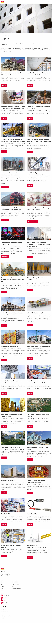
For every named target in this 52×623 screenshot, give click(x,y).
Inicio (2, 35)
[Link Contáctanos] (26, 600)
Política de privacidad (4, 611)
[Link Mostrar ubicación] (26, 603)
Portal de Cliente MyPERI (16, 588)
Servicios (2, 584)
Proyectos (2, 586)
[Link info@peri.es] (26, 598)
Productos (2, 582)
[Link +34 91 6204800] (26, 595)
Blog (12, 586)
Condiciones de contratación (6, 615)
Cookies (2, 620)
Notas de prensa (15, 582)
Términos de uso (4, 613)
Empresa (2, 588)
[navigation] (4, 85)
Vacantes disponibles (15, 584)
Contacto (2, 590)
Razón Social (3, 609)
